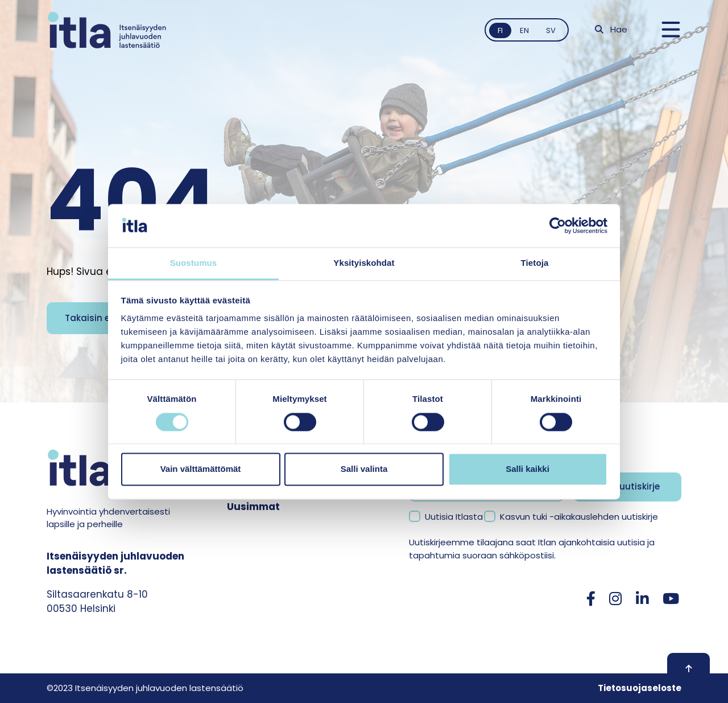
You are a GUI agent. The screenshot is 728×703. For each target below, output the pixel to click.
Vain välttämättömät (200, 469)
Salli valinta (364, 469)
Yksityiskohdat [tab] (363, 263)
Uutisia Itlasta (454, 517)
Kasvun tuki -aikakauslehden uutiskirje (579, 517)
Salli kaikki (527, 469)
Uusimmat (253, 506)
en (524, 30)
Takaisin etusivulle (106, 318)
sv (551, 30)
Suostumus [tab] (193, 263)
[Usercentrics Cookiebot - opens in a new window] (557, 225)
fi (500, 30)
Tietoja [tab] (535, 263)
